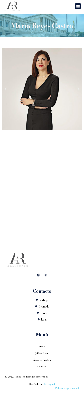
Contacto (41, 366)
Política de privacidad (67, 388)
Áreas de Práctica (42, 360)
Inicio (42, 346)
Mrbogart (49, 384)
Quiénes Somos (42, 353)
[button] (78, 6)
